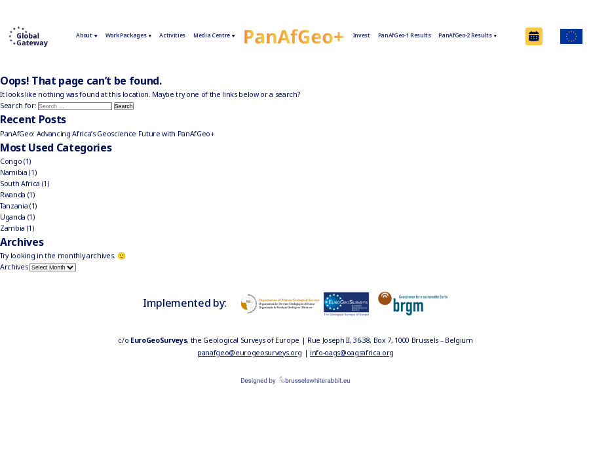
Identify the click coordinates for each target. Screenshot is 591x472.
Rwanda (13, 194)
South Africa (20, 183)
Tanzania (14, 205)
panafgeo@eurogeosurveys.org (249, 352)
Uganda (13, 217)
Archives (14, 266)
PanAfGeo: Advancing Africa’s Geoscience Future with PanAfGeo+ (107, 133)
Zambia (12, 228)
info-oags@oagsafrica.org (352, 352)
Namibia (14, 172)
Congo (11, 161)
